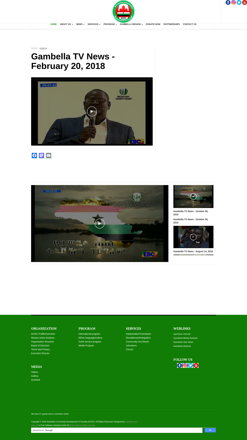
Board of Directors (40, 345)
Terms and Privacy (40, 349)
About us (66, 24)
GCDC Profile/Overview (43, 334)
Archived (35, 380)
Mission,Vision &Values (42, 337)
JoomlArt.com (131, 422)
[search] (116, 430)
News (80, 24)
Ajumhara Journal (181, 334)
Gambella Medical (182, 346)
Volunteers (131, 345)
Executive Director (40, 353)
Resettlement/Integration (138, 337)
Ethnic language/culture (90, 337)
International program (89, 334)
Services (94, 24)
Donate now (153, 24)
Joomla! (34, 425)
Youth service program (90, 341)
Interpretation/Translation (138, 334)
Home (53, 24)
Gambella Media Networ (185, 338)
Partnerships (171, 24)
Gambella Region (131, 24)
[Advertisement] (123, 36)
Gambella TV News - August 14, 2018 (193, 251)
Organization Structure (42, 341)
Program (110, 24)
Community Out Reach (137, 341)
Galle (33, 376)
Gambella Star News (183, 342)
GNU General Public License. (82, 425)
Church (129, 349)
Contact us (189, 24)
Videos (34, 372)
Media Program (86, 345)
